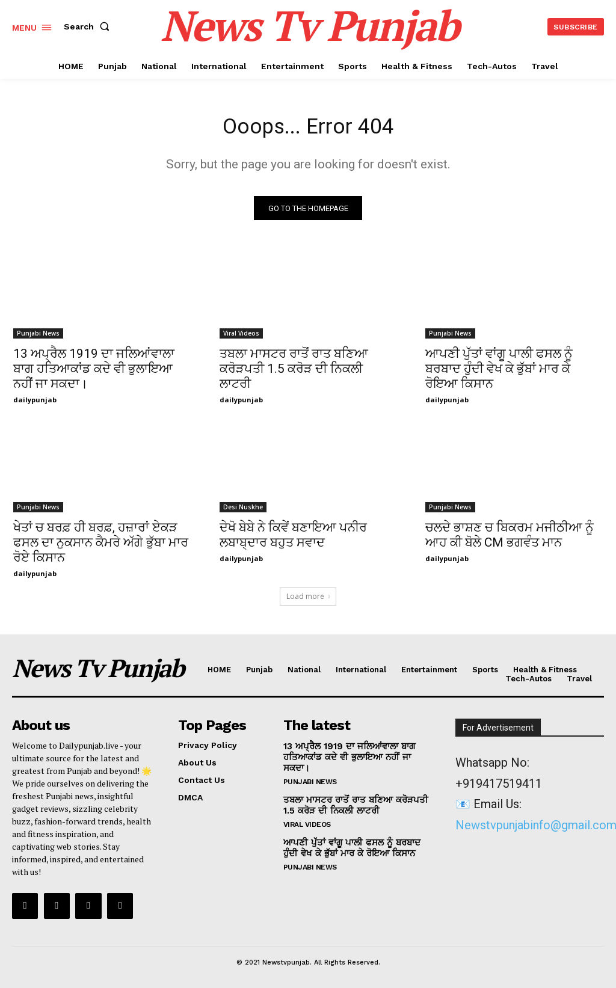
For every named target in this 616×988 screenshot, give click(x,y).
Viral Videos (241, 337)
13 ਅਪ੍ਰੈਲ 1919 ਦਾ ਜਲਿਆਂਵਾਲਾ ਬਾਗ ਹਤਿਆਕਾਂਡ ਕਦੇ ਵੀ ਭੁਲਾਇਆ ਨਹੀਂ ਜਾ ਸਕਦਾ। (93, 373)
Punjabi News (38, 337)
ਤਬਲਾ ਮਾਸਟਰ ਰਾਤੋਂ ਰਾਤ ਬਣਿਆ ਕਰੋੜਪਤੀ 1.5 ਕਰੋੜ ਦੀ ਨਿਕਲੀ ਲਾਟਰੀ (294, 373)
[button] (89, 26)
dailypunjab (35, 403)
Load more (308, 600)
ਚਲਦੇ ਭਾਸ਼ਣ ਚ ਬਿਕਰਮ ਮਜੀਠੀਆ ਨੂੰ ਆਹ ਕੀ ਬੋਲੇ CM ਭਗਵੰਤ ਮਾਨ (509, 539)
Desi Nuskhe (243, 511)
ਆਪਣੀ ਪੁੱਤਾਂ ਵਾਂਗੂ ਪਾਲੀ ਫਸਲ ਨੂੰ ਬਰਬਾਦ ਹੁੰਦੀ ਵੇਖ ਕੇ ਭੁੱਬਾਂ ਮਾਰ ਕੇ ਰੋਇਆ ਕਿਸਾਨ (499, 373)
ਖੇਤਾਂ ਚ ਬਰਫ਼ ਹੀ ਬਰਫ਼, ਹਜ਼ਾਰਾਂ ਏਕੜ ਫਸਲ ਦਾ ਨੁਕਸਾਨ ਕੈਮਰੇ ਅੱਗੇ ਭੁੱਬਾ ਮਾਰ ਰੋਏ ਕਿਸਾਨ (100, 546)
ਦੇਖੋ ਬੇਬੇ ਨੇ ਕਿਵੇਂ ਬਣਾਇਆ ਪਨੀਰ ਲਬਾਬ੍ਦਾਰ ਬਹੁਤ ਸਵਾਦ (293, 539)
